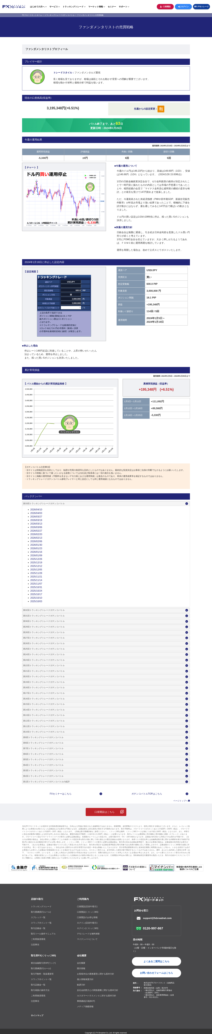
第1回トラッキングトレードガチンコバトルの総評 (46, 781)
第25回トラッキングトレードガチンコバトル (44, 649)
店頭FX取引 (37, 899)
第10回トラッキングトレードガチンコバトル (44, 732)
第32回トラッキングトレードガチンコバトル (44, 610)
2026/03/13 (36, 523)
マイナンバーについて (87, 939)
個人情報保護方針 (85, 979)
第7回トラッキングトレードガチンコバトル (43, 748)
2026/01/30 (36, 545)
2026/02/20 (36, 534)
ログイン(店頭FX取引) (87, 923)
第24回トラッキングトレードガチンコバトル (44, 654)
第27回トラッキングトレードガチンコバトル (44, 638)
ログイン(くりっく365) (87, 928)
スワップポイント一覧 (41, 923)
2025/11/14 (36, 580)
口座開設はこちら (105, 812)
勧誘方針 (81, 985)
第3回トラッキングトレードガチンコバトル (43, 770)
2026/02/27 (36, 531)
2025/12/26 (36, 559)
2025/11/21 (36, 576)
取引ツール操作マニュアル (43, 934)
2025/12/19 (36, 562)
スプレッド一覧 (38, 917)
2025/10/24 (36, 591)
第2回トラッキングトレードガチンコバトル (43, 776)
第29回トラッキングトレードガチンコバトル (44, 627)
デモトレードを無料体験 (88, 934)
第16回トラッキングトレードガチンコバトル (44, 698)
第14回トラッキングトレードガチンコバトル (44, 710)
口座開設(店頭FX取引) (87, 906)
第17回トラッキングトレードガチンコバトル (44, 693)
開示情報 (81, 968)
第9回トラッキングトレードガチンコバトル (43, 737)
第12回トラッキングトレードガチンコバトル (44, 721)
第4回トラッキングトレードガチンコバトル (43, 765)
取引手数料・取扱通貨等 (42, 974)
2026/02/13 (36, 538)
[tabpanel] (64, 199)
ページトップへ (180, 801)
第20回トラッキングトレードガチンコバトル (44, 676)
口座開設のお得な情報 (87, 917)
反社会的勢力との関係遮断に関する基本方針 (97, 990)
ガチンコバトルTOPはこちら (146, 793)
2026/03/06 (36, 527)
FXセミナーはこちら (61, 793)
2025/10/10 (36, 598)
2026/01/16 (36, 552)
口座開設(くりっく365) (87, 912)
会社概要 (81, 955)
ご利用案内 (83, 899)
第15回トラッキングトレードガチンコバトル (44, 704)
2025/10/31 (36, 587)
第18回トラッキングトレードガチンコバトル (44, 687)
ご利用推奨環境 (38, 939)
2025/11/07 (36, 583)
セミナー (112, 7)
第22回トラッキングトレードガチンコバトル (44, 665)
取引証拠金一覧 (38, 928)
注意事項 (35, 944)
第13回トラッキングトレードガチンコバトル (44, 715)
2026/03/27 (36, 516)
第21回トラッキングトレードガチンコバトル (44, 671)
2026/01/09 (36, 555)
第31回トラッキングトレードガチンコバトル (44, 616)
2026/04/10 (36, 509)
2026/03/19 (36, 520)
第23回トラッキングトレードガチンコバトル (44, 660)
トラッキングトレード (41, 906)
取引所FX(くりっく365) (43, 955)
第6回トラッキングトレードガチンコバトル (43, 754)
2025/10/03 (36, 601)
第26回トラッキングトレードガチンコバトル (44, 643)
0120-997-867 (153, 928)
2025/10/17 (36, 594)
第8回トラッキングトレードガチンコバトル (43, 743)
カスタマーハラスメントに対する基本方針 (96, 995)
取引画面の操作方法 (40, 990)
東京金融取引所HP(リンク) (43, 963)
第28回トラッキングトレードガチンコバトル (44, 632)
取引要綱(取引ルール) (41, 912)
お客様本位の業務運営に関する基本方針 (95, 974)
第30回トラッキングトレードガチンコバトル (44, 621)
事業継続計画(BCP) (86, 1001)
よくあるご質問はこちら (156, 961)
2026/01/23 (36, 548)
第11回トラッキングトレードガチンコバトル (44, 726)
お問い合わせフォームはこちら (156, 973)
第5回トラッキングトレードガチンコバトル (43, 759)
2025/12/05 (36, 569)
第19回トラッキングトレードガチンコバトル (44, 682)
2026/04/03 (36, 513)
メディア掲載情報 (85, 1006)
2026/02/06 (36, 541)
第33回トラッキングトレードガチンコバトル (44, 503)
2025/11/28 (36, 573)
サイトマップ (37, 1015)
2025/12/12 (36, 566)
